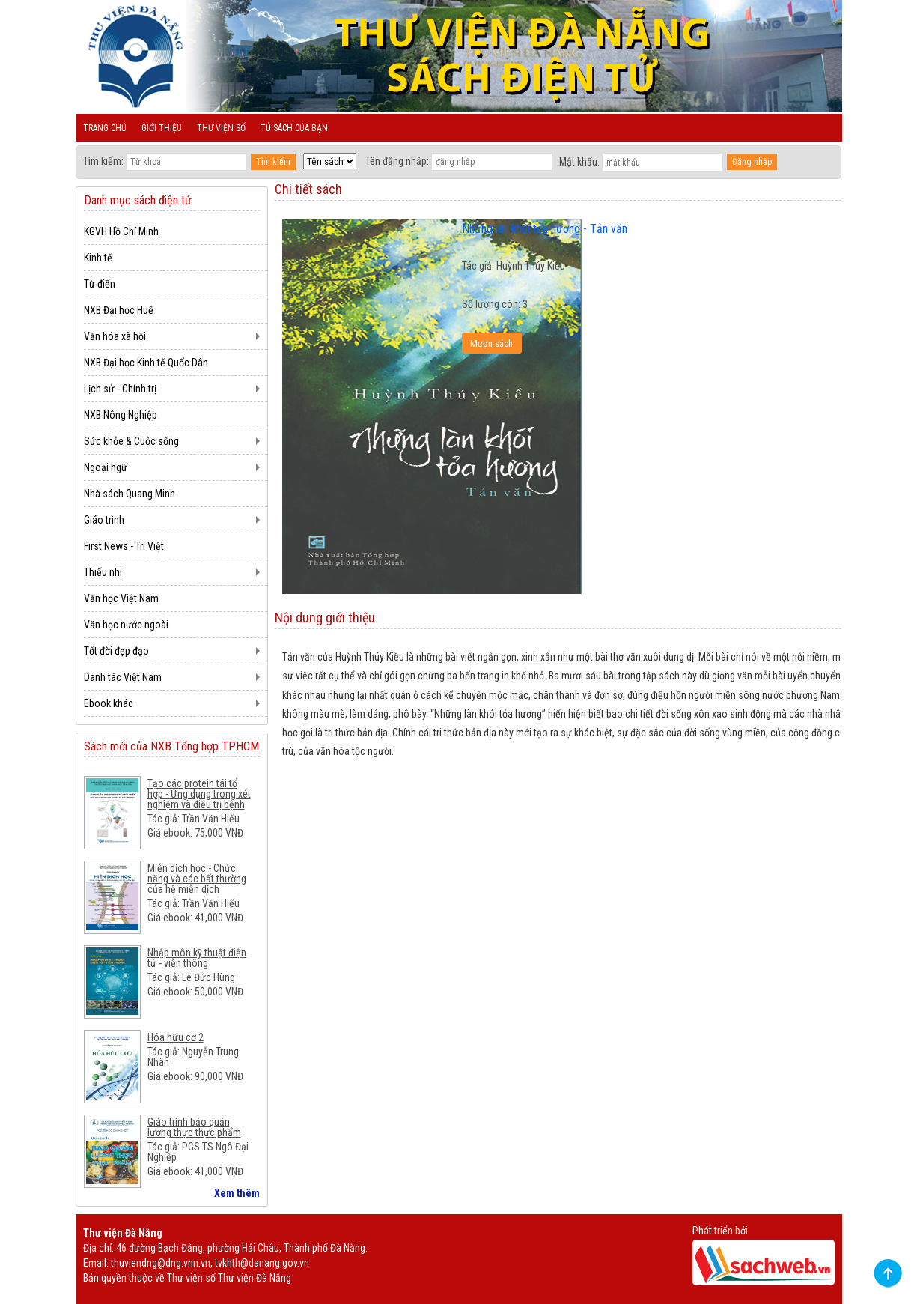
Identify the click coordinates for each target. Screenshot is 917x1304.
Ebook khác (108, 703)
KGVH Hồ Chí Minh (121, 231)
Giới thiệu (161, 128)
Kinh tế (98, 258)
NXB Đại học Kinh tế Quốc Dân (146, 363)
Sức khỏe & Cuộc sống (131, 441)
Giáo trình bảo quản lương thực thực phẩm (194, 1127)
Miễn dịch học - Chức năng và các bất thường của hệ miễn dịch (196, 878)
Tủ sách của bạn (294, 128)
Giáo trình (104, 520)
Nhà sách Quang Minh (129, 494)
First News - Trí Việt (124, 546)
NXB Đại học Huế (118, 310)
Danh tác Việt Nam (123, 677)
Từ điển (99, 284)
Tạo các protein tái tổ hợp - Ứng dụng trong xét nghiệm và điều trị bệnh (199, 793)
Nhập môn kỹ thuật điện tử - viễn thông (196, 958)
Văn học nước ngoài (126, 625)
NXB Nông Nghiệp (120, 415)
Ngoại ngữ (105, 467)
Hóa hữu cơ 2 (175, 1037)
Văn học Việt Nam (121, 598)
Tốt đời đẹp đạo (116, 651)
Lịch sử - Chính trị (120, 389)
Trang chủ (105, 128)
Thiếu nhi (103, 572)
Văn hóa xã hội (115, 336)
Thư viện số (221, 128)
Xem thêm (237, 1193)
